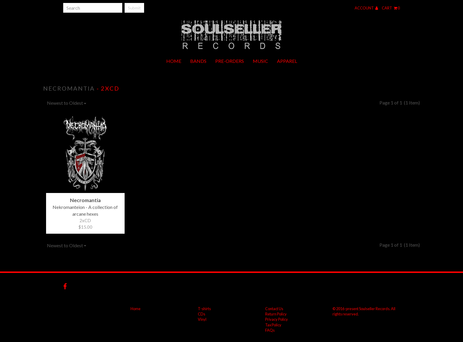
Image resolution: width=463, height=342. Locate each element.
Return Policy (276, 314)
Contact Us (274, 308)
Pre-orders (229, 61)
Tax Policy (273, 325)
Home (173, 61)
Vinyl (202, 319)
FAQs (270, 330)
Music (260, 61)
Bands (198, 61)
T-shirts (204, 308)
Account (366, 8)
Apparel (287, 61)
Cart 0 (391, 8)
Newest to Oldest (66, 103)
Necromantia (69, 88)
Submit (134, 7)
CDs (201, 314)
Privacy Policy (276, 319)
